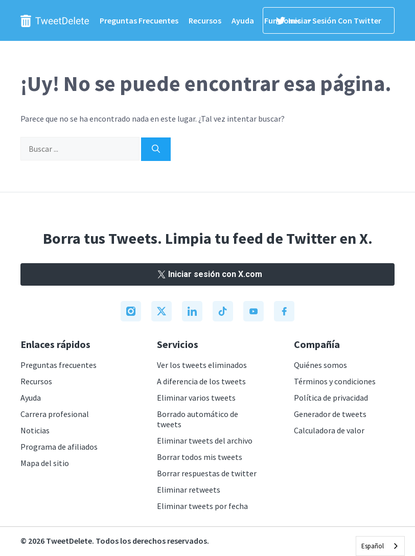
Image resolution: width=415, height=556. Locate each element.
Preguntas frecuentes (139, 20)
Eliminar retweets (188, 489)
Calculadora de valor (329, 430)
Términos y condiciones (335, 381)
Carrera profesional (54, 414)
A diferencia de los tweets (201, 381)
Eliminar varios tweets (196, 397)
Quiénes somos (320, 365)
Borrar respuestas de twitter (207, 473)
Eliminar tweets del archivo (204, 440)
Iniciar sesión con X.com (207, 274)
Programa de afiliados (59, 447)
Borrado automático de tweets (197, 419)
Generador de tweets (330, 414)
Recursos (205, 20)
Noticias (35, 430)
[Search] (156, 149)
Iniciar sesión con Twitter (328, 20)
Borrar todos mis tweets (199, 457)
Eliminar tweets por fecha (202, 506)
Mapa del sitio (44, 463)
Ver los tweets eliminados (202, 365)
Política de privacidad (331, 397)
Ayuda (243, 20)
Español (372, 546)
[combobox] (380, 546)
